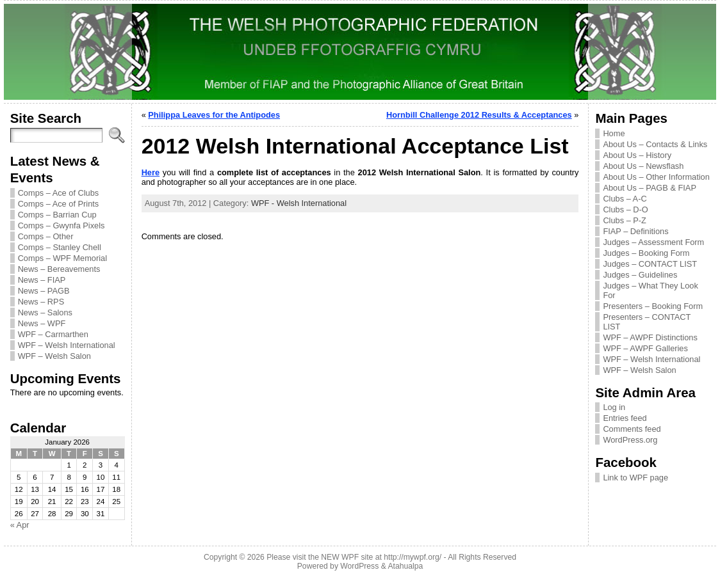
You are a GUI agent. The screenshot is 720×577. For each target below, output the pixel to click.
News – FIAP (42, 280)
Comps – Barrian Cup (57, 214)
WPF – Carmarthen (53, 334)
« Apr (19, 525)
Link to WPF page (635, 477)
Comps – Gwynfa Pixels (61, 225)
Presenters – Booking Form (653, 306)
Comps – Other (46, 236)
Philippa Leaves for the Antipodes (214, 115)
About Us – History (637, 155)
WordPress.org (630, 440)
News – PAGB (44, 291)
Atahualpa (405, 566)
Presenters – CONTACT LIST (647, 321)
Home (614, 133)
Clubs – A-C (624, 198)
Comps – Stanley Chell (59, 247)
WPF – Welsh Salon (54, 356)
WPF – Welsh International (66, 345)
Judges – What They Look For (650, 290)
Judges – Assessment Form (653, 242)
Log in (614, 407)
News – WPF (42, 323)
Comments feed (631, 429)
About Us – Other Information (656, 177)
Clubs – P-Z (624, 220)
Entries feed (624, 418)
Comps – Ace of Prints (58, 204)
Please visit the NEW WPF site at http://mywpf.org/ (353, 557)
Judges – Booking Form (646, 253)
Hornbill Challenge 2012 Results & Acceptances (479, 115)
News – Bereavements (59, 269)
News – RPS (41, 301)
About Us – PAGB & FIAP (649, 188)
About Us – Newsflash (643, 166)
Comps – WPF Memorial (62, 258)
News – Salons (45, 312)
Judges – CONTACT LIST (650, 264)
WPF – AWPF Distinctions (650, 337)
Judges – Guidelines (640, 275)
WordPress (359, 566)
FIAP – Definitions (635, 231)
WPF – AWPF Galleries (645, 348)
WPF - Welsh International (299, 203)
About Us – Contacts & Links (655, 144)
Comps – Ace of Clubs (58, 193)
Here (151, 172)
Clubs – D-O (625, 209)
